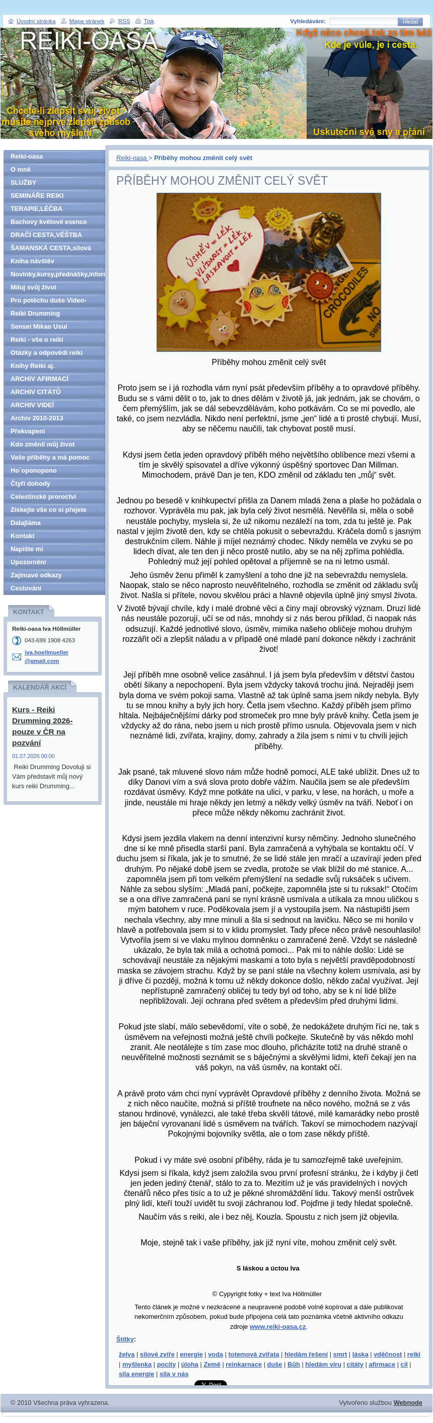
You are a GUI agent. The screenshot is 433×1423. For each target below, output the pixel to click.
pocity (166, 1364)
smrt (340, 1354)
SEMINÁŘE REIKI (37, 195)
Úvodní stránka (36, 21)
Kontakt (23, 536)
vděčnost (388, 1354)
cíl (404, 1364)
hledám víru (323, 1364)
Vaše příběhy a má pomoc (50, 457)
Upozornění (28, 562)
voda (215, 1354)
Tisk (149, 21)
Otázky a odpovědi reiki (47, 352)
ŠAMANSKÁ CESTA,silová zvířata (51, 249)
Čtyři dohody (30, 483)
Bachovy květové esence (49, 222)
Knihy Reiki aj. (32, 365)
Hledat (410, 22)
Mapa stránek (87, 21)
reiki (413, 1354)
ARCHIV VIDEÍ (32, 405)
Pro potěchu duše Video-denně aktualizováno (49, 301)
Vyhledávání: (308, 21)
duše (274, 1364)
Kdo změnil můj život (43, 444)
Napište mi (27, 549)
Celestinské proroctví (43, 496)
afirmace (382, 1364)
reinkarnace (244, 1364)
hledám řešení (306, 1354)
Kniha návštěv (32, 261)
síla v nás (174, 1374)
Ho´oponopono (34, 470)
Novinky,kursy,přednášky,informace (58, 274)
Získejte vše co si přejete (49, 509)
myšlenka (137, 1364)
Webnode (408, 1402)
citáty (355, 1364)
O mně (21, 169)
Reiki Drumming (35, 313)
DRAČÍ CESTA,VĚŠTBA (46, 235)
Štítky (125, 1339)
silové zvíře (157, 1354)
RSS (124, 21)
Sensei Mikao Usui (39, 326)
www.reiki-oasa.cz (278, 1326)
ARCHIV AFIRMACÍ (39, 379)
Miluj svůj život (33, 287)
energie (191, 1354)
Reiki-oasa (132, 158)
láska (360, 1354)
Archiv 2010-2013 (37, 418)
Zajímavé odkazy (36, 575)
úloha (189, 1364)
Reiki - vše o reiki (37, 339)
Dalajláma (26, 523)
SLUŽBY (23, 182)
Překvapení (28, 431)
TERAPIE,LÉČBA (36, 208)
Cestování (26, 588)
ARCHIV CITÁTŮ (36, 392)
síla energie (136, 1374)
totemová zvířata (254, 1354)
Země (211, 1364)
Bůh (293, 1364)
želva (126, 1354)
